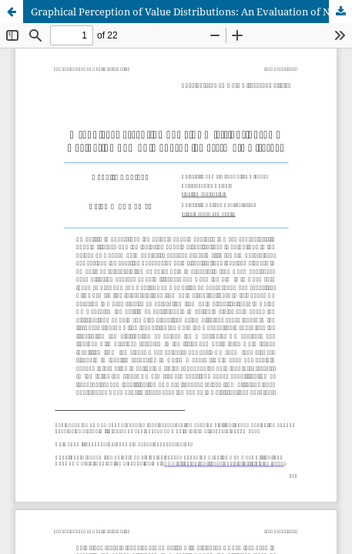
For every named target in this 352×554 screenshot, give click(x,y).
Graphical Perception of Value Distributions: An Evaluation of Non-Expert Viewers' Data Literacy (191, 11)
